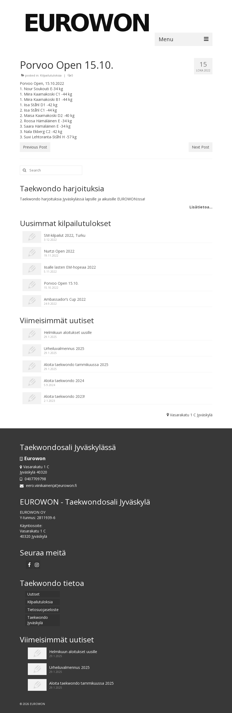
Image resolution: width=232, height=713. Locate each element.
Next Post (200, 147)
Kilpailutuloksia (51, 75)
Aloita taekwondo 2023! (64, 396)
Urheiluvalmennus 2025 (64, 348)
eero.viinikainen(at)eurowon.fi (48, 485)
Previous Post (35, 147)
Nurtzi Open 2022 (59, 251)
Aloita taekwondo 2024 (64, 380)
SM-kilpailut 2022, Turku (64, 235)
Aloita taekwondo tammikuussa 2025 (76, 364)
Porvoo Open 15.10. (61, 283)
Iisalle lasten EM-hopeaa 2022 (70, 267)
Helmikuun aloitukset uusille (68, 332)
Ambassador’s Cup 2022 (65, 299)
